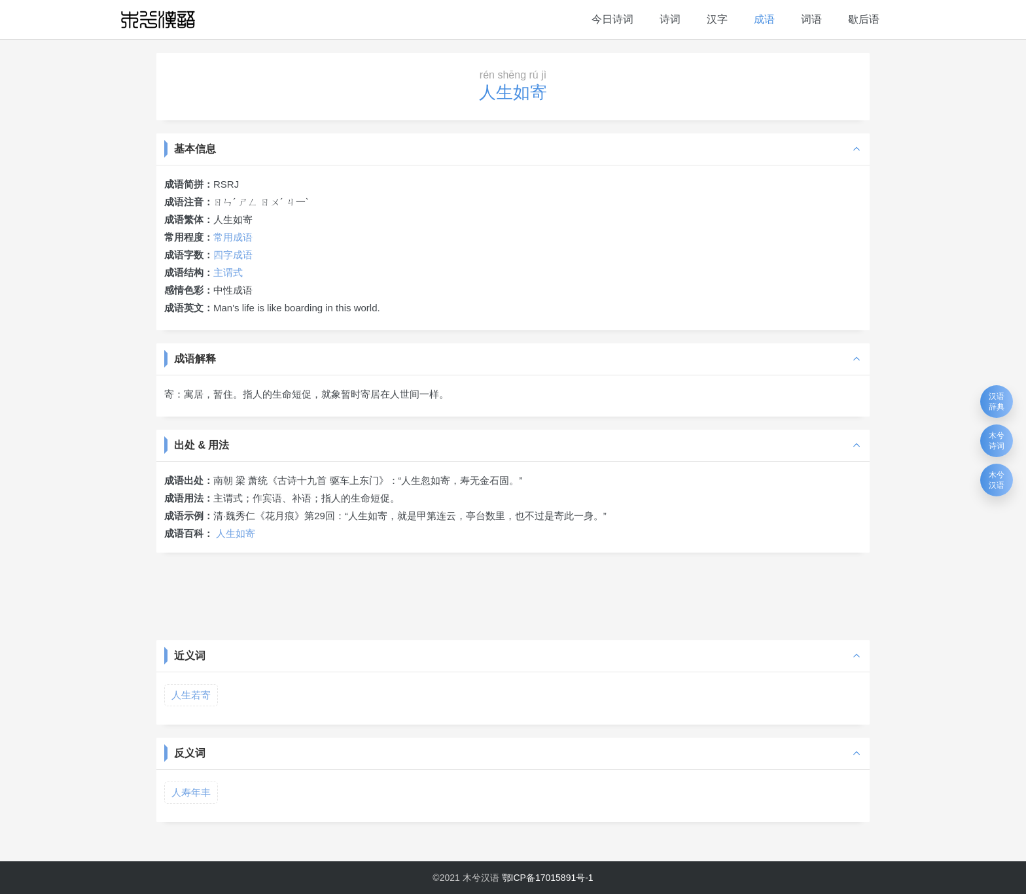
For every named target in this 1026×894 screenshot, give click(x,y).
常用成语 (233, 237)
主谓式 (228, 272)
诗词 (670, 19)
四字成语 (233, 254)
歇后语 (863, 19)
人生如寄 (235, 533)
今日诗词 (612, 19)
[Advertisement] (513, 595)
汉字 (717, 19)
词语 (811, 19)
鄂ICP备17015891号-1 (547, 877)
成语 (764, 19)
